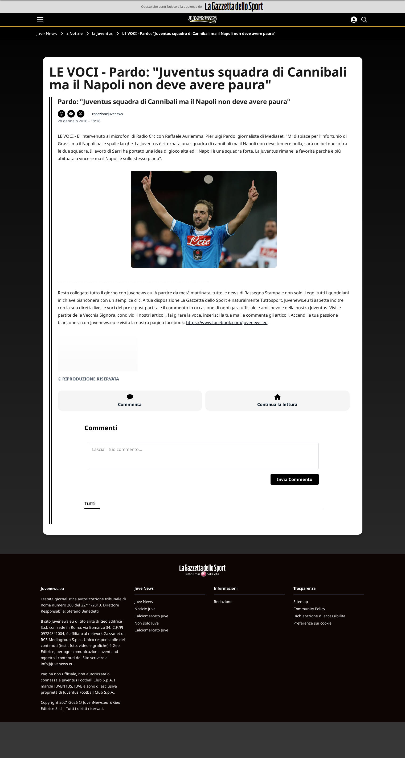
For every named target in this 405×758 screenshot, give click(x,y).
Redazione (223, 601)
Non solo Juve (146, 623)
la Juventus (102, 33)
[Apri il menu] (40, 19)
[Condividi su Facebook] (71, 114)
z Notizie (75, 33)
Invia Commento (294, 479)
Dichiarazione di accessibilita (319, 615)
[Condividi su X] (80, 114)
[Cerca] (365, 19)
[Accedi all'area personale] (354, 19)
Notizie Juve (145, 608)
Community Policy (309, 608)
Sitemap (300, 601)
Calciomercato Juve (151, 615)
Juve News (46, 33)
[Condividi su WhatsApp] (61, 114)
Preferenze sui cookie (312, 623)
